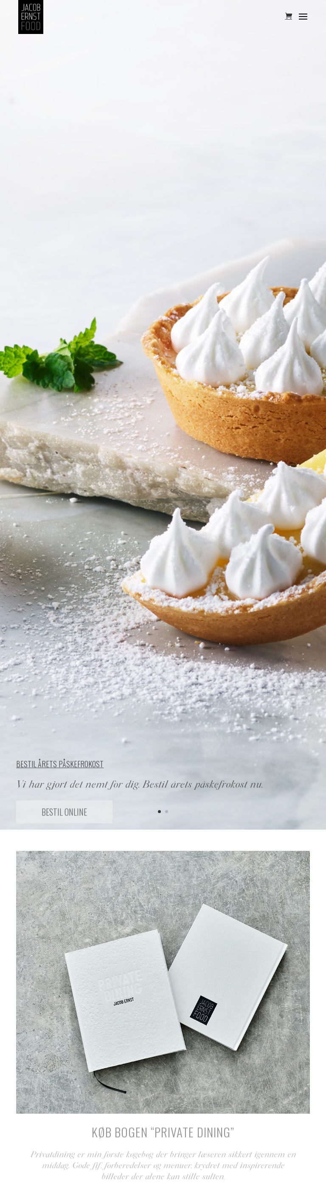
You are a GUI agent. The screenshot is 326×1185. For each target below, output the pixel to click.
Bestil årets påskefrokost (60, 766)
